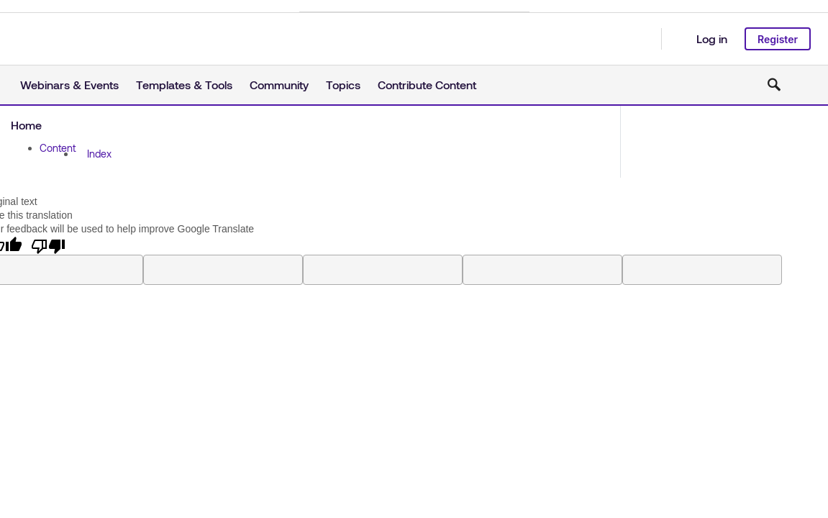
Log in (711, 38)
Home (26, 125)
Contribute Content (427, 84)
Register (778, 39)
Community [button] (279, 84)
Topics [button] (343, 84)
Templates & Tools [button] (184, 84)
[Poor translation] (48, 245)
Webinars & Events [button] (69, 84)
